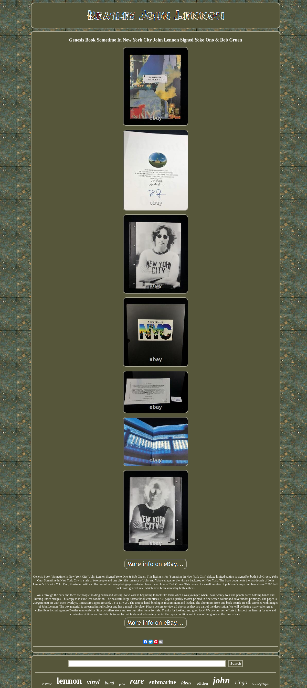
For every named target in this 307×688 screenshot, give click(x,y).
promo (47, 683)
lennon (69, 680)
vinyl (93, 682)
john (221, 680)
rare (137, 680)
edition (202, 683)
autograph (261, 683)
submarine (162, 682)
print (122, 684)
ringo (241, 682)
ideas (186, 682)
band (109, 682)
